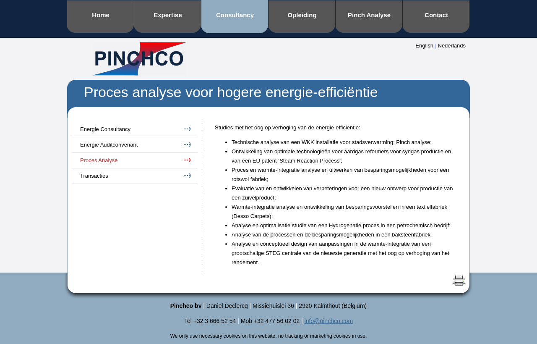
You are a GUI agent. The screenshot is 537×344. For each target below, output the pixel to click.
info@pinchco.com (329, 321)
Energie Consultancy (105, 129)
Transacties (94, 176)
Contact (436, 14)
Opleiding (301, 14)
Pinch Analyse (369, 14)
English (424, 45)
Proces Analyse (99, 160)
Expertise (168, 14)
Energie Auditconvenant (109, 145)
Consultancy (235, 14)
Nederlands (452, 45)
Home (100, 14)
